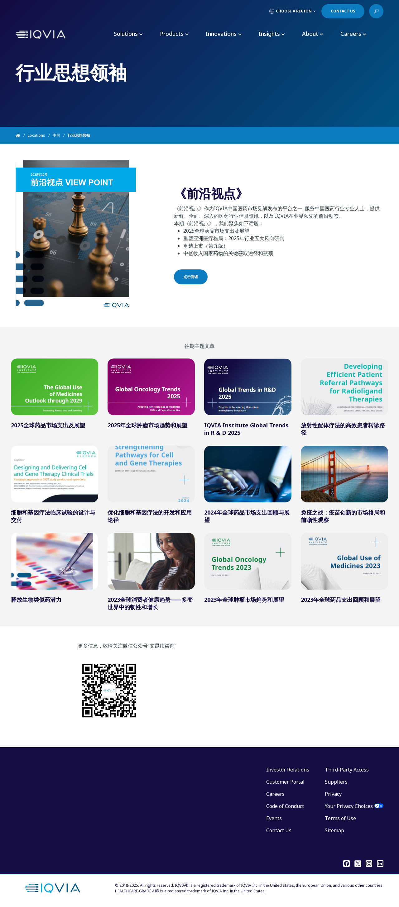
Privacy (333, 794)
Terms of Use (340, 818)
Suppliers (336, 781)
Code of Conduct (285, 806)
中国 (56, 135)
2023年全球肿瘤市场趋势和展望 (244, 599)
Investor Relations (287, 769)
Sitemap (334, 830)
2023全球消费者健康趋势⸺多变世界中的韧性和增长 (150, 603)
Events (274, 818)
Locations (36, 135)
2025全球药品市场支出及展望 (48, 425)
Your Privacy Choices (349, 806)
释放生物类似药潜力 (36, 599)
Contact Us (278, 830)
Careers (275, 794)
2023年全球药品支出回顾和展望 (341, 599)
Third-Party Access (347, 769)
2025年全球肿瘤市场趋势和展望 (147, 425)
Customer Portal (285, 781)
